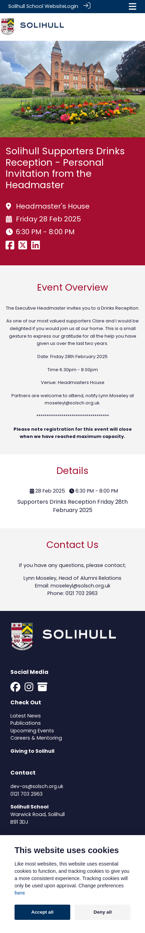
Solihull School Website (36, 6)
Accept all (42, 912)
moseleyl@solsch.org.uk (72, 402)
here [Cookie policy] (20, 893)
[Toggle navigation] (132, 6)
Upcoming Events (32, 730)
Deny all (103, 912)
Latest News (25, 715)
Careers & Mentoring (36, 737)
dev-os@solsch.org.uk (36, 786)
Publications (25, 722)
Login (71, 6)
